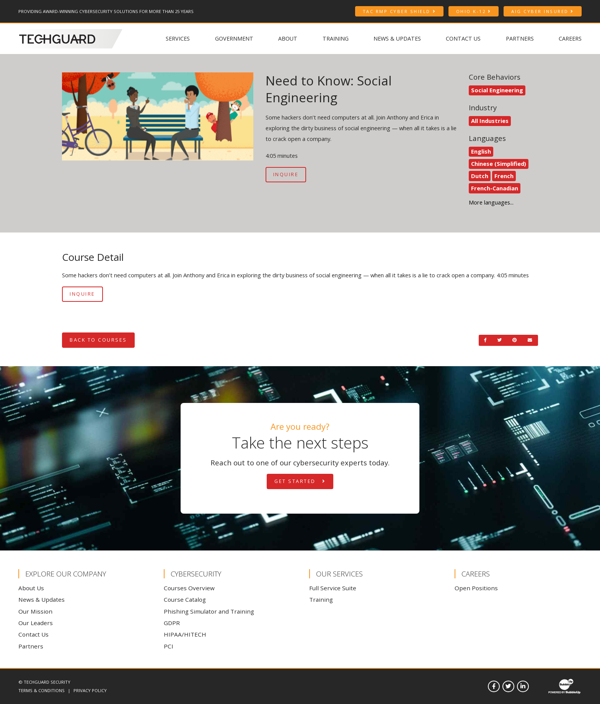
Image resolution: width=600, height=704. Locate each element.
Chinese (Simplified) (498, 163)
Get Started (300, 481)
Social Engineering (497, 90)
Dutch (479, 176)
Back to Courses (98, 340)
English (481, 151)
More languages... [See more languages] (491, 202)
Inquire (286, 174)
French (504, 176)
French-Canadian (494, 188)
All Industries (490, 120)
